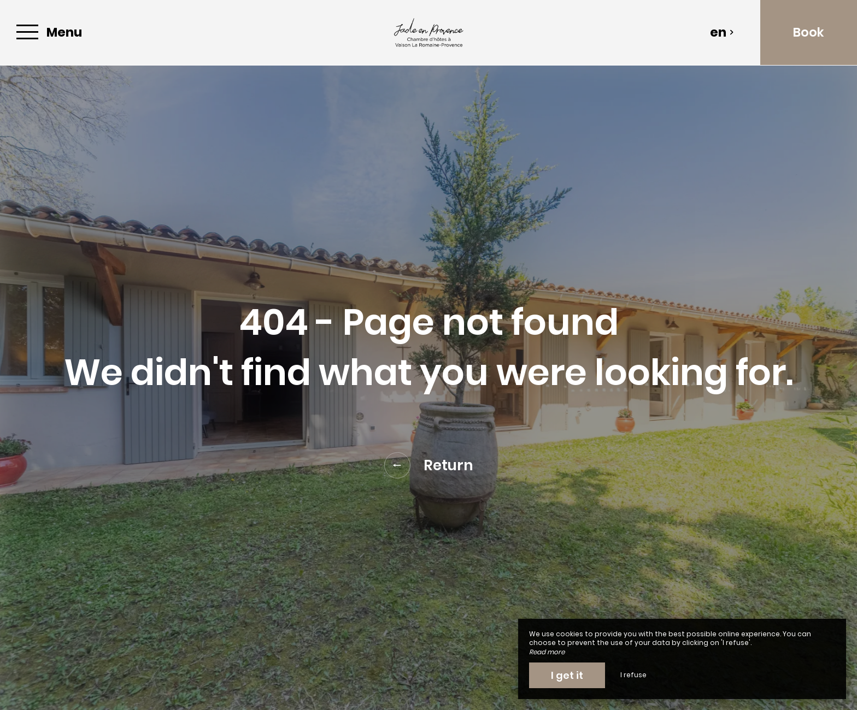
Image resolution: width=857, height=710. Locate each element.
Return (428, 465)
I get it (567, 675)
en (722, 32)
